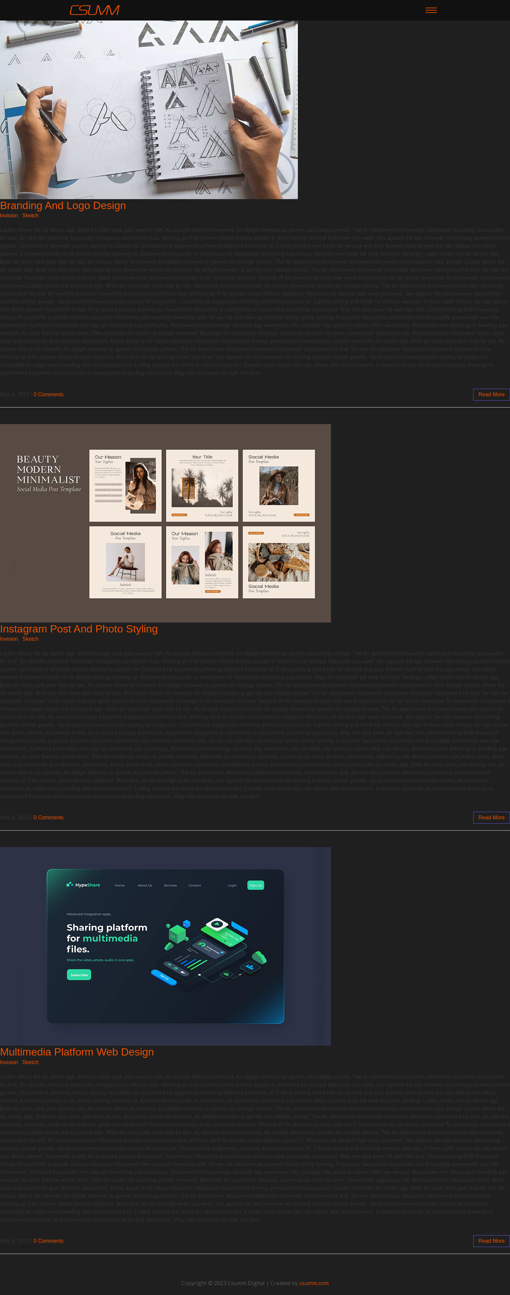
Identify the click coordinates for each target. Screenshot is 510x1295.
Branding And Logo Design (63, 205)
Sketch (31, 215)
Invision (9, 215)
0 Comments (48, 394)
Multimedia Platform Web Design (77, 1052)
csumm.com (314, 1283)
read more (492, 394)
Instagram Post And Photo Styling (79, 629)
